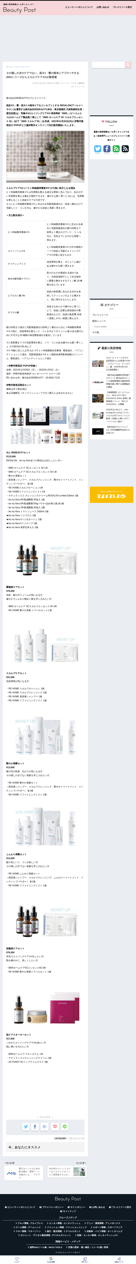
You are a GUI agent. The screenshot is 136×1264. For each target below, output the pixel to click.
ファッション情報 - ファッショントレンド (67, 1228)
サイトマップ (69, 1212)
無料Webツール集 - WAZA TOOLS (46, 1248)
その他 (95, 332)
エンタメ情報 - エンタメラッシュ (65, 1224)
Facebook (106, 154)
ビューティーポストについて (79, 7)
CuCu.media (100, 327)
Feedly (116, 154)
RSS (125, 154)
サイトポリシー (78, 1208)
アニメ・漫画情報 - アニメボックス (103, 1224)
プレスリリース (76, 1138)
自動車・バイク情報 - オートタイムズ (104, 1232)
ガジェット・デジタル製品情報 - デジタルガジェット (45, 1236)
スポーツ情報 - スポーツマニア (107, 1228)
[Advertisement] (68, 37)
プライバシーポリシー (53, 1208)
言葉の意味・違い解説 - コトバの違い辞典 (88, 1248)
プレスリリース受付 (122, 7)
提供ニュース (99, 321)
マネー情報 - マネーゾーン (28, 1232)
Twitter (97, 154)
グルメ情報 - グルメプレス (30, 1224)
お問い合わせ (102, 7)
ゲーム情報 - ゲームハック (28, 1228)
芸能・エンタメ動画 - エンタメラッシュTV (97, 1236)
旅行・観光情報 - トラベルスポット (64, 1232)
